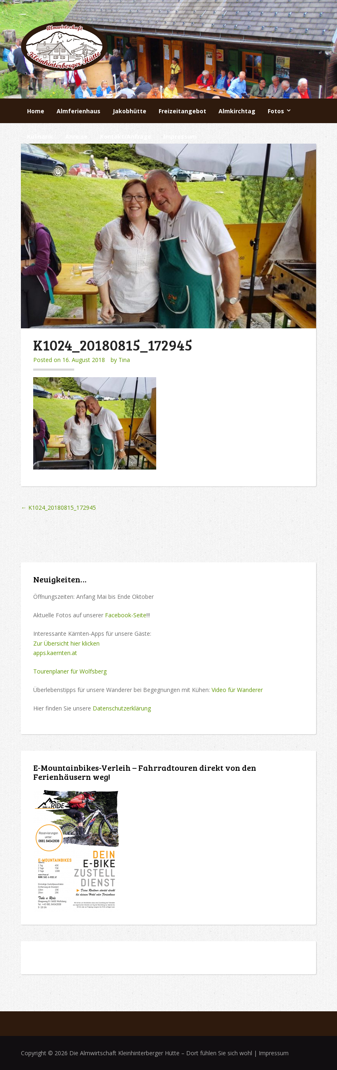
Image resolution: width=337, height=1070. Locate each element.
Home (35, 111)
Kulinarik (40, 136)
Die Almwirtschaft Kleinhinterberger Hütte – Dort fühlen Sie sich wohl (160, 1053)
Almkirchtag (237, 111)
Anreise (76, 136)
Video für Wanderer (237, 690)
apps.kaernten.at (55, 653)
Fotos (276, 111)
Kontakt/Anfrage (125, 136)
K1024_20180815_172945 (58, 507)
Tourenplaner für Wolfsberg (70, 671)
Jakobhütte (129, 111)
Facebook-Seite (125, 615)
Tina (124, 360)
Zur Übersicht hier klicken (66, 643)
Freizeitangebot (182, 111)
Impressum (180, 136)
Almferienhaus (78, 111)
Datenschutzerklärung (122, 708)
